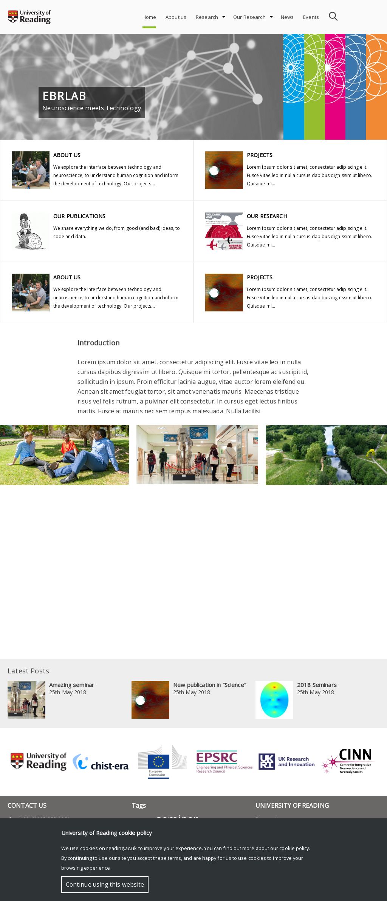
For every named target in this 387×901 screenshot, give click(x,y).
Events (311, 17)
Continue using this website (105, 885)
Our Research (249, 17)
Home (149, 17)
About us (176, 17)
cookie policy (294, 848)
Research (207, 17)
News (287, 17)
